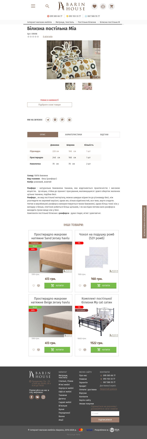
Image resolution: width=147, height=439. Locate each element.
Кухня (61, 409)
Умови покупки (86, 404)
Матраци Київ (73, 435)
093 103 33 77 (109, 379)
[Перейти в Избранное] (94, 6)
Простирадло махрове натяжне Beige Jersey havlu (50, 300)
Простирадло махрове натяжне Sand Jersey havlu (50, 236)
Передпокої (64, 413)
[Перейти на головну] (73, 6)
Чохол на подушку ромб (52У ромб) (96, 236)
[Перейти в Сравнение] (103, 6)
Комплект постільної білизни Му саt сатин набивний (96, 302)
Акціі (61, 420)
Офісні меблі (65, 392)
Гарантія (83, 383)
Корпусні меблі (66, 388)
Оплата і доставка (88, 390)
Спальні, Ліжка (66, 381)
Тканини (63, 395)
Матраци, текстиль (63, 376)
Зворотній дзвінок (108, 389)
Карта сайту (85, 400)
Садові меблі (65, 402)
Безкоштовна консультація (144, 221)
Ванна (62, 416)
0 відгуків (47, 37)
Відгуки (83, 393)
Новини (83, 379)
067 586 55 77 (109, 382)
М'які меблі (64, 385)
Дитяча (62, 399)
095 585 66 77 (109, 375)
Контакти (83, 397)
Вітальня (63, 406)
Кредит (82, 386)
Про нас (83, 375)
